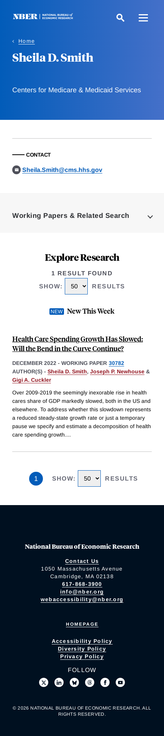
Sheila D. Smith (67, 371)
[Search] (120, 17)
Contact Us (82, 561)
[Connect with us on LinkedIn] (59, 682)
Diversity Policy (82, 649)
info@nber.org (82, 592)
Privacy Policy (82, 656)
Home (26, 41)
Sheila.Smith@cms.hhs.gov (62, 170)
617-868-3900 (82, 584)
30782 (116, 363)
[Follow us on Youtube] (120, 682)
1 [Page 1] (36, 478)
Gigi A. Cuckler (31, 380)
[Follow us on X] (43, 682)
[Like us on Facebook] (105, 682)
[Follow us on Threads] (89, 682)
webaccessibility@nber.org (82, 599)
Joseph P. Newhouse (117, 371)
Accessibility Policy (82, 641)
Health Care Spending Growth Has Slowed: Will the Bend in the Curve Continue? (77, 343)
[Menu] (143, 17)
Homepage (82, 624)
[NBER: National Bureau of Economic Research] (44, 17)
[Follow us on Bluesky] (74, 682)
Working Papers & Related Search (71, 215)
